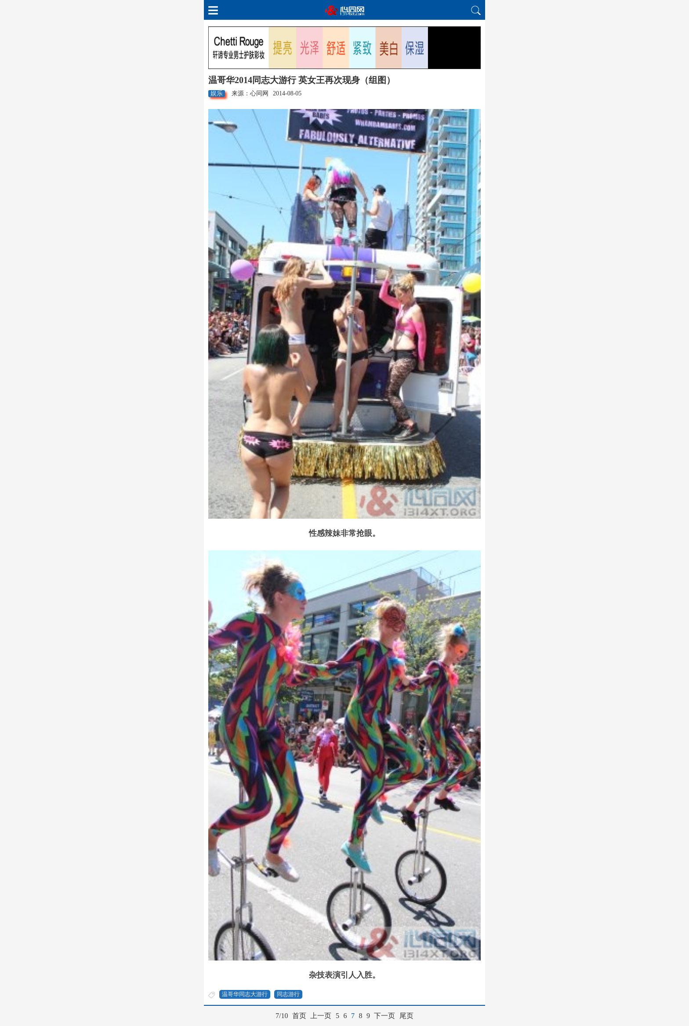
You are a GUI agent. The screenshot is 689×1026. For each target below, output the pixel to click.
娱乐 (216, 93)
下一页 (384, 1015)
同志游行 (288, 994)
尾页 (406, 1015)
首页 (299, 1015)
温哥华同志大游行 (245, 994)
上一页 (320, 1015)
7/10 (282, 1015)
